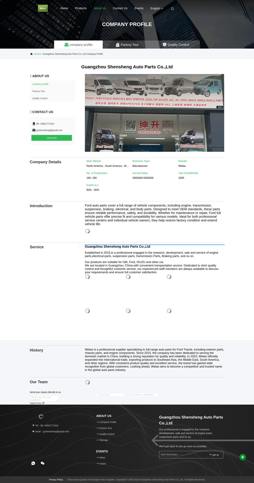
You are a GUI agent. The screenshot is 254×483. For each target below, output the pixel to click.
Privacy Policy (56, 479)
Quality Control (39, 98)
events (138, 8)
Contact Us (120, 8)
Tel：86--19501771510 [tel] (45, 425)
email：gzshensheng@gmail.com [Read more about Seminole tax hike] (50, 431)
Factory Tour (38, 91)
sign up (214, 454)
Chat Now (52, 138)
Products (81, 8)
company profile (40, 84)
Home (64, 8)
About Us (100, 8)
